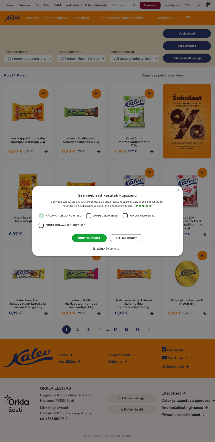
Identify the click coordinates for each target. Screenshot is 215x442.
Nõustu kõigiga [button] (89, 238)
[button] (107, 248)
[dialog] (107, 221)
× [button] (178, 190)
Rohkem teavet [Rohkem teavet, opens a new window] (143, 206)
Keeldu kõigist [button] (126, 238)
